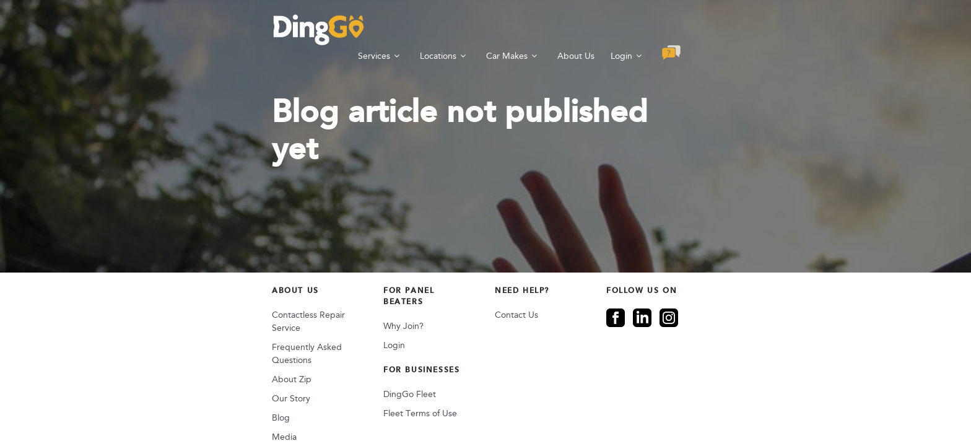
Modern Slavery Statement (776, 412)
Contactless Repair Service (194, 285)
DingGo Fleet (344, 353)
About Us (706, 29)
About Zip (161, 323)
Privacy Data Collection (454, 412)
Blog (151, 362)
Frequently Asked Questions (198, 304)
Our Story (161, 343)
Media (154, 381)
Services (504, 29)
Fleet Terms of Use (355, 372)
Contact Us (516, 285)
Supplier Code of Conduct (657, 412)
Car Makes (637, 29)
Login (751, 29)
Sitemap (311, 412)
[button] (808, 29)
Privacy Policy (368, 412)
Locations (568, 29)
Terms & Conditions (552, 412)
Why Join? (338, 285)
